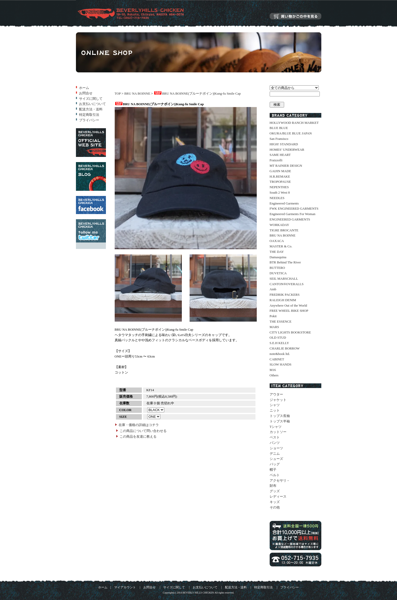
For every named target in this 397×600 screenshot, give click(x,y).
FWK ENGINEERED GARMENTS (294, 208)
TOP (118, 93)
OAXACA (277, 241)
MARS (274, 327)
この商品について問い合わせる (143, 431)
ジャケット (278, 400)
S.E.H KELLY (279, 343)
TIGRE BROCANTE (284, 230)
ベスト (275, 437)
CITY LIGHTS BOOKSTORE (290, 332)
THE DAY (277, 252)
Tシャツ (276, 427)
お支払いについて (92, 104)
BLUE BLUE (279, 128)
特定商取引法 (89, 115)
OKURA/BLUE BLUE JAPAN (291, 133)
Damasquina (278, 257)
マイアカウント (125, 587)
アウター (276, 394)
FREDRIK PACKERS (285, 295)
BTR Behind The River (285, 262)
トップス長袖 (280, 416)
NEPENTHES (279, 187)
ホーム (84, 88)
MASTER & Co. (281, 246)
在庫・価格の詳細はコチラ (139, 425)
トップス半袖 (280, 421)
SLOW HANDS (281, 364)
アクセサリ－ (280, 480)
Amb (273, 289)
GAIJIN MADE (280, 171)
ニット (275, 410)
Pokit (273, 316)
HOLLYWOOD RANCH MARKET (294, 123)
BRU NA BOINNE (137, 93)
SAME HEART (280, 155)
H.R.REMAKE (280, 176)
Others (274, 375)
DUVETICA (278, 273)
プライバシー (89, 120)
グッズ (275, 491)
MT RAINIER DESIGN (286, 166)
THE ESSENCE (281, 321)
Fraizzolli (276, 160)
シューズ (276, 459)
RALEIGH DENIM (283, 300)
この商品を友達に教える (138, 436)
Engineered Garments (284, 203)
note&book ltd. (280, 354)
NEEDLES (277, 198)
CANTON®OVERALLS (287, 284)
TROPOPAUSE (280, 182)
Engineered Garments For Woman (292, 214)
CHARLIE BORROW (285, 348)
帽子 (273, 470)
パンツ (275, 443)
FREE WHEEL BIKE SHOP (289, 311)
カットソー (278, 432)
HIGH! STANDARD (284, 144)
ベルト (275, 475)
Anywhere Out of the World (288, 305)
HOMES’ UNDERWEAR (287, 149)
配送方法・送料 (91, 109)
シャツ (275, 405)
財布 (273, 486)
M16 (273, 370)
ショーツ (276, 448)
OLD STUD (278, 337)
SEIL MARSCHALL (284, 278)
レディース (278, 496)
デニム (275, 453)
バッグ (275, 464)
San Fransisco (279, 139)
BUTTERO (277, 268)
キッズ (275, 502)
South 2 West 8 (280, 192)
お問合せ (85, 93)
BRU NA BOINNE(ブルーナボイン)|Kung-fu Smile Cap (197, 93)
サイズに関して (91, 99)
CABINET (277, 359)
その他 (275, 507)
